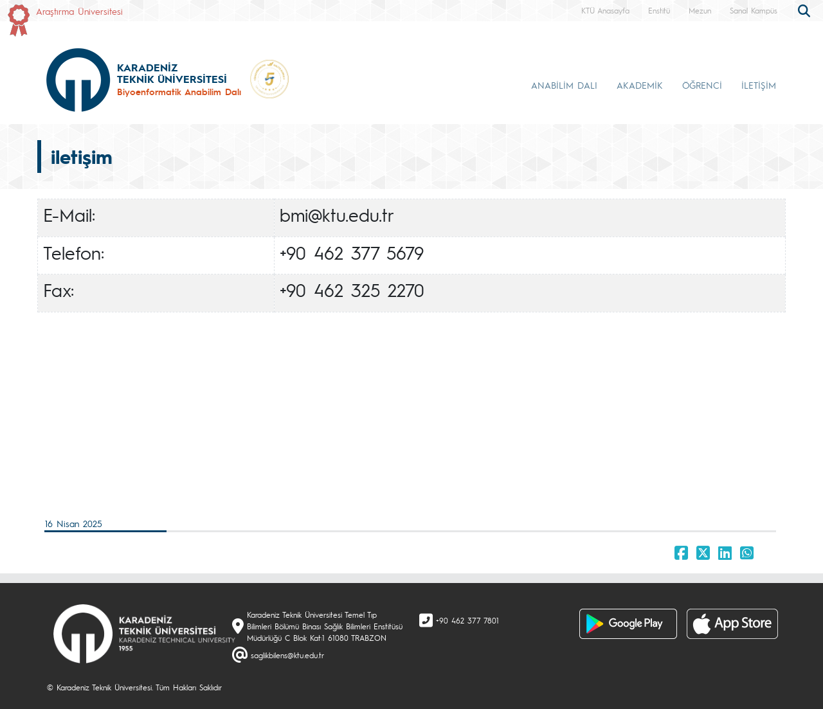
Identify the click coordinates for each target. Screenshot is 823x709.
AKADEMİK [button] (640, 85)
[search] (805, 9)
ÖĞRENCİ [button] (702, 85)
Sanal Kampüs (753, 10)
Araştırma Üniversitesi (79, 11)
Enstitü (659, 10)
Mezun (700, 10)
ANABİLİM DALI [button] (564, 85)
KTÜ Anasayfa (605, 10)
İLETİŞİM (758, 85)
